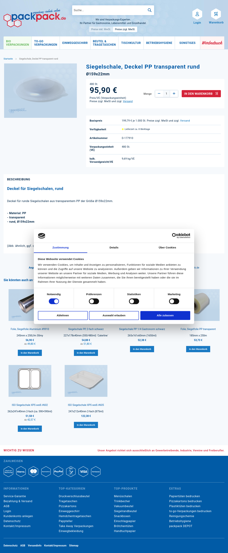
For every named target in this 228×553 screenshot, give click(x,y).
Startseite (8, 59)
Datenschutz (12, 521)
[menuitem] (18, 43)
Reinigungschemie (181, 516)
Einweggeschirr (69, 511)
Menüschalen (123, 496)
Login (7, 511)
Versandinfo (35, 545)
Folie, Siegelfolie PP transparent (198, 329)
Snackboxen (122, 516)
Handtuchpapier (125, 531)
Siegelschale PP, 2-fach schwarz (86, 329)
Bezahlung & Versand (18, 501)
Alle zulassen (165, 315)
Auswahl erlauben (114, 315)
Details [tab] (114, 247)
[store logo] (35, 18)
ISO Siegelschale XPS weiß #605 (86, 405)
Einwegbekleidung (71, 531)
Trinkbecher (122, 501)
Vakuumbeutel (123, 506)
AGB (6, 506)
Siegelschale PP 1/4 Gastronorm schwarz (142, 329)
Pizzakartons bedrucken (185, 501)
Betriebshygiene (180, 521)
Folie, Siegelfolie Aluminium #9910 (30, 329)
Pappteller (66, 521)
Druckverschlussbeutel (74, 496)
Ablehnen (63, 315)
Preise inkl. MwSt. (101, 29)
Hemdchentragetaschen (75, 516)
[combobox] (113, 10)
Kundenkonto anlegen (18, 516)
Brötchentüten (123, 526)
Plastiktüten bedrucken (185, 506)
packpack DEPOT (180, 526)
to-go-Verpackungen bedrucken (190, 511)
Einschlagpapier (125, 521)
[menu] (102, 43)
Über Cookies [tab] (167, 247)
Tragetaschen (68, 501)
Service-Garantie (15, 496)
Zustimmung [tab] (61, 247)
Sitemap (73, 545)
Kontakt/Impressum (17, 526)
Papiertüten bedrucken (184, 496)
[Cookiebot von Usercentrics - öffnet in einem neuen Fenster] (174, 235)
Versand (128, 101)
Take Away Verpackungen (76, 526)
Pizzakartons (67, 506)
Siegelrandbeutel (125, 511)
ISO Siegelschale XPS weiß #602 (30, 405)
